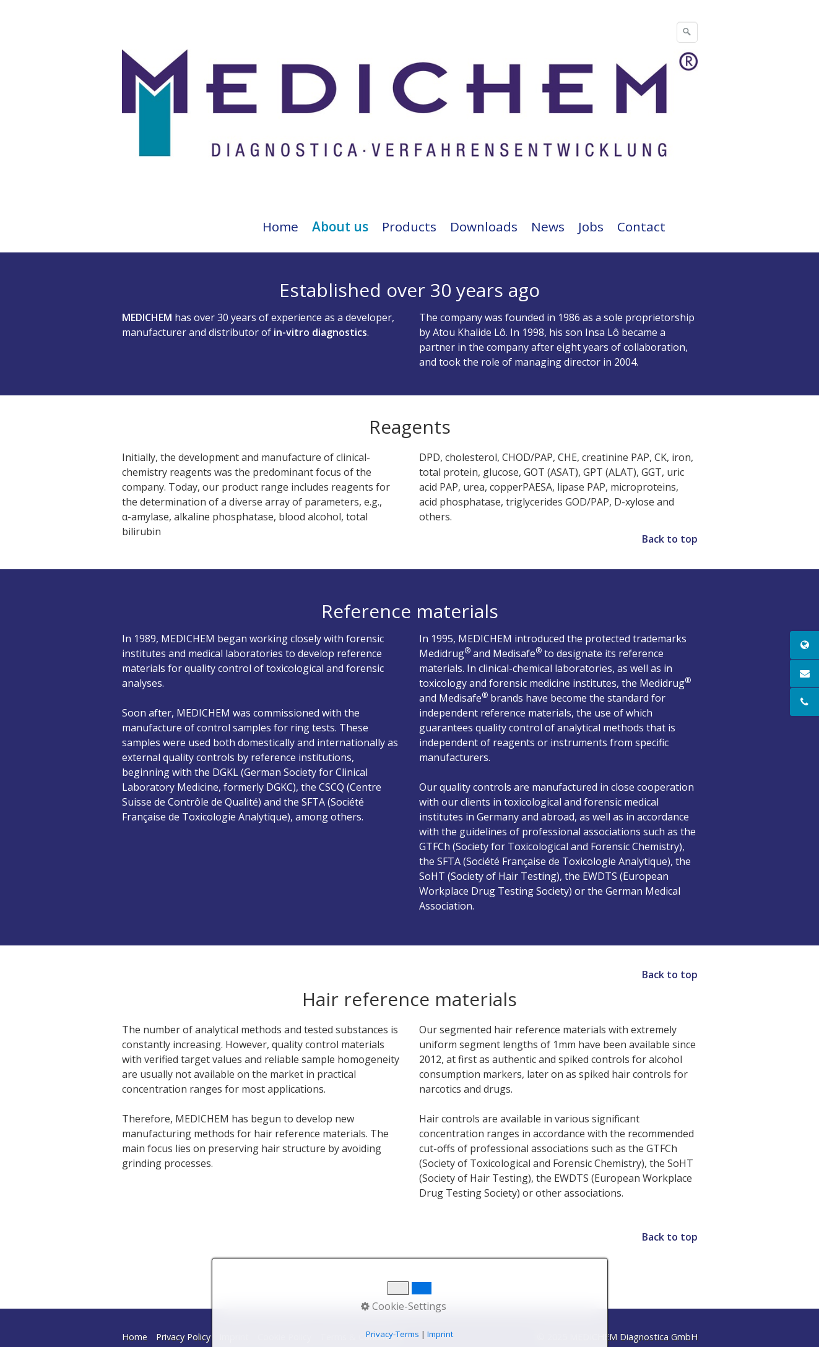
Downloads (484, 226)
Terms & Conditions (361, 1337)
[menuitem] (281, 226)
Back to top (670, 539)
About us (340, 226)
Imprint (234, 1337)
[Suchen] (687, 32)
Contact (641, 226)
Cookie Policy (284, 1337)
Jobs (591, 226)
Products (409, 226)
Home (280, 226)
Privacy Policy (183, 1337)
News (548, 226)
